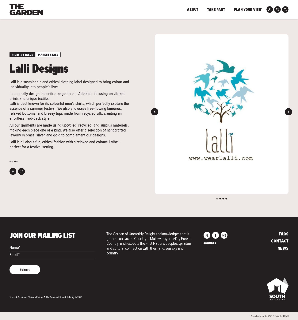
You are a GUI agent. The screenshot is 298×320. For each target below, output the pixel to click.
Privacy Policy (35, 297)
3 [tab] (223, 199)
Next (288, 111)
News (282, 248)
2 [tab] (220, 199)
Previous (154, 111)
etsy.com (14, 161)
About (192, 10)
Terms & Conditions (19, 297)
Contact (279, 241)
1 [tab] (217, 199)
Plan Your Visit (248, 10)
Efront (285, 316)
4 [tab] (226, 199)
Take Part (216, 10)
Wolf (270, 316)
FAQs (283, 234)
